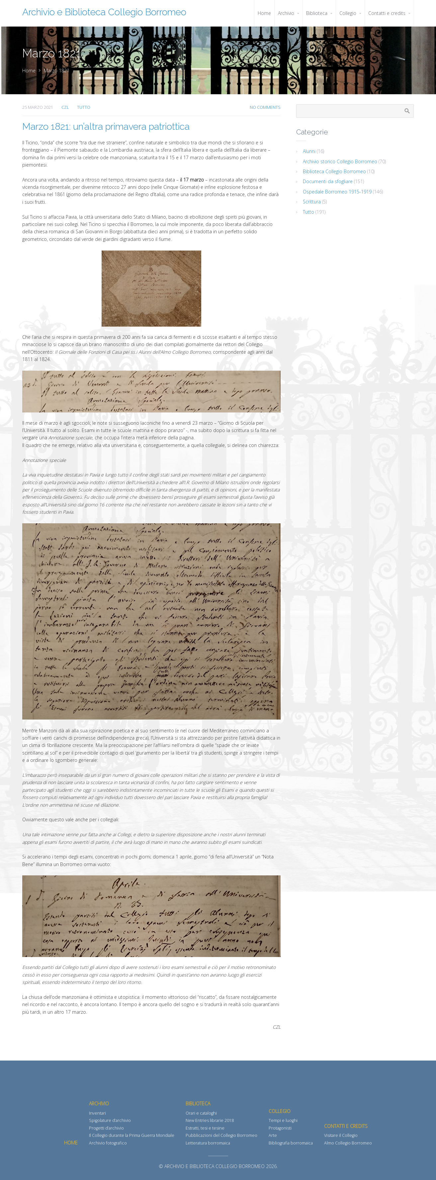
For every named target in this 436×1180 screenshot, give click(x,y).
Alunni (309, 151)
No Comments (265, 107)
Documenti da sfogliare (328, 181)
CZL (65, 107)
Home (29, 70)
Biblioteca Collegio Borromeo (334, 171)
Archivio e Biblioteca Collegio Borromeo (104, 12)
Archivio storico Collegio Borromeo (340, 161)
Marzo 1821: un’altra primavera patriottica (106, 126)
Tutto (83, 107)
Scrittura (312, 201)
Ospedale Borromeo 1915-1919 (337, 191)
